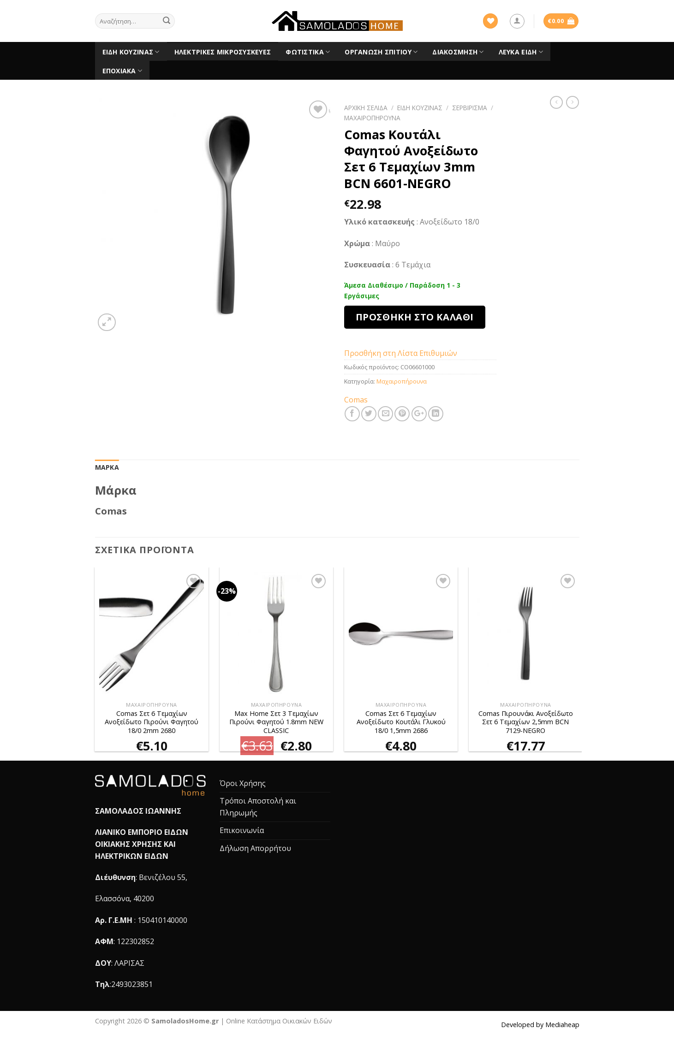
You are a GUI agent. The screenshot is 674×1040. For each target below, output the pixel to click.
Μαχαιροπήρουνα (372, 117)
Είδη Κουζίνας (131, 52)
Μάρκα (107, 467)
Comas (356, 400)
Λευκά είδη (521, 52)
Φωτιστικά (308, 52)
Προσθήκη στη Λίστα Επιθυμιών (400, 353)
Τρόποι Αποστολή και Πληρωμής (258, 807)
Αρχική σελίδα (366, 107)
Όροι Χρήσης (243, 783)
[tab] (107, 467)
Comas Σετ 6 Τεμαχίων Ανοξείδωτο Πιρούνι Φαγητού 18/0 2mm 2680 (151, 722)
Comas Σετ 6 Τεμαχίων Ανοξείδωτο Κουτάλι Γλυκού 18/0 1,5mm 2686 (401, 722)
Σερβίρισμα (469, 107)
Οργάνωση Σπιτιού (381, 52)
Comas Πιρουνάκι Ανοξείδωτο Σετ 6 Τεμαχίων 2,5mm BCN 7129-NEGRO (525, 722)
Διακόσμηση (457, 52)
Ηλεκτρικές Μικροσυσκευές (222, 51)
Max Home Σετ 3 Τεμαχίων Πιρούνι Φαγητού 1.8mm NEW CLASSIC (276, 722)
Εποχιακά (122, 71)
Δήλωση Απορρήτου (255, 848)
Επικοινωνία (242, 830)
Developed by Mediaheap (540, 1024)
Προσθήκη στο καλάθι (415, 317)
